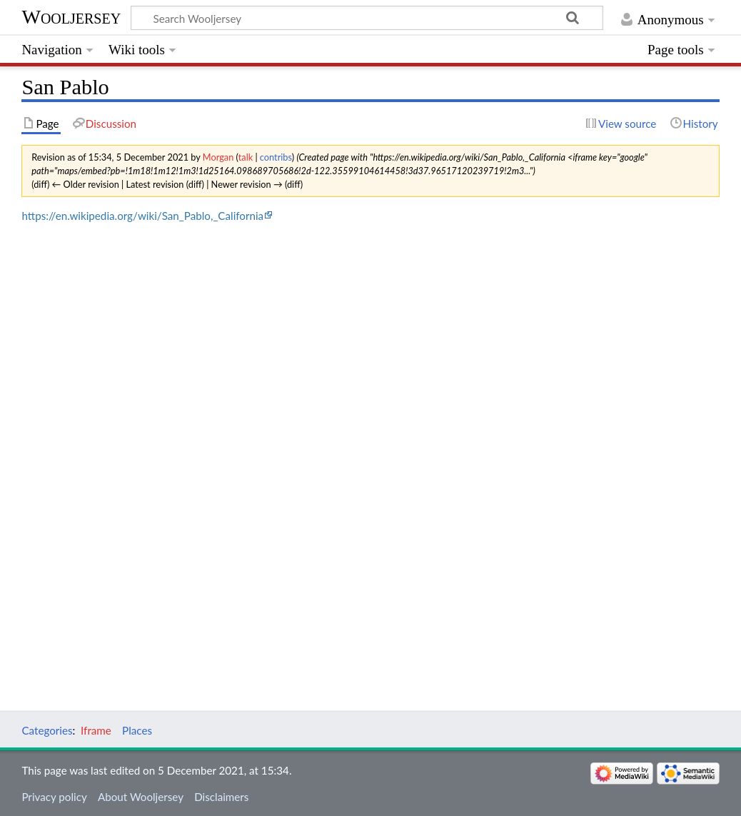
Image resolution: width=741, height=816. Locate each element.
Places (137, 730)
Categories (46, 730)
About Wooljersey (140, 796)
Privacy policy (53, 796)
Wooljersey (71, 17)
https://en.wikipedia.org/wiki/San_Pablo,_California (142, 215)
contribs (276, 157)
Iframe (96, 730)
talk (245, 157)
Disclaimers (221, 796)
